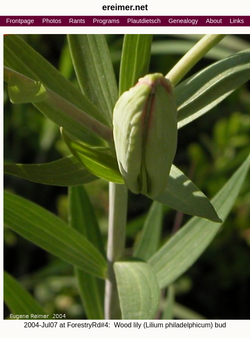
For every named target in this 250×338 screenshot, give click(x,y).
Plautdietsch (143, 20)
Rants (77, 20)
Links (237, 20)
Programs (106, 20)
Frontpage (20, 20)
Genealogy (183, 20)
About (214, 20)
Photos (51, 20)
